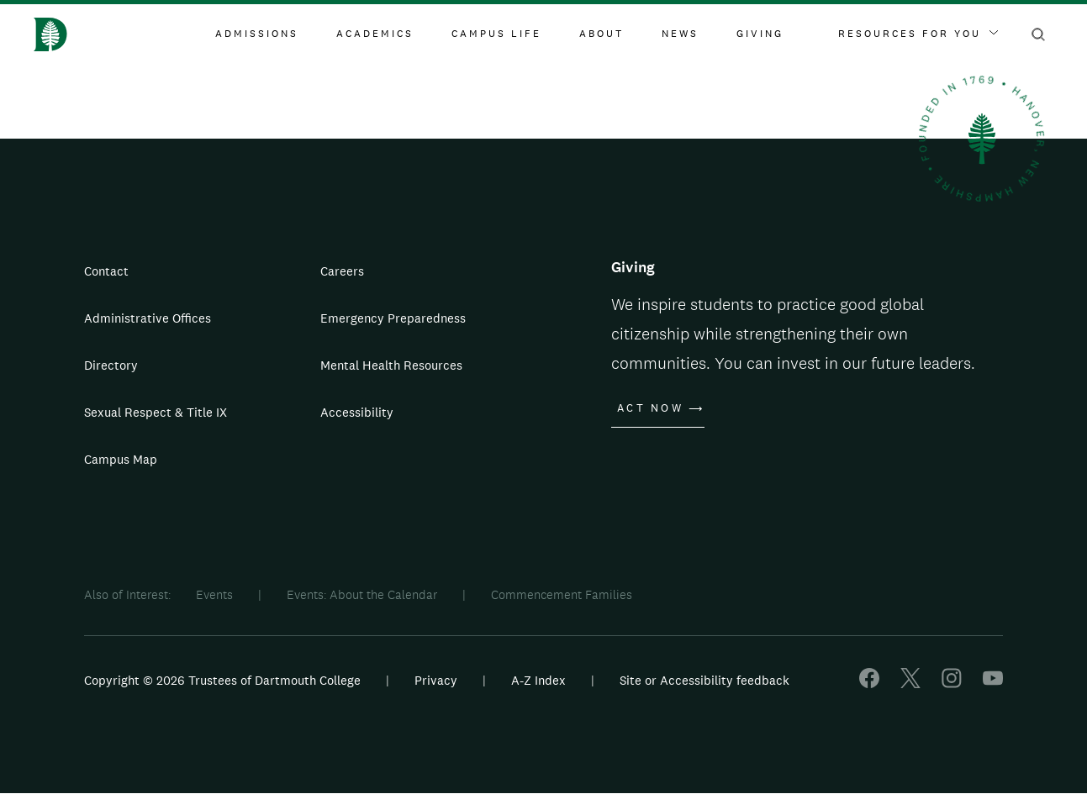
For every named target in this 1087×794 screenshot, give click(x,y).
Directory (111, 365)
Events (214, 594)
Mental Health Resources (391, 365)
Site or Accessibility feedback (704, 680)
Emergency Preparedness (393, 318)
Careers (342, 271)
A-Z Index (538, 680)
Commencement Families (561, 594)
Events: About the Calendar (362, 594)
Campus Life (496, 33)
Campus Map (120, 459)
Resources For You (918, 33)
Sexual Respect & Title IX (155, 412)
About (601, 33)
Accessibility (356, 412)
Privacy (435, 680)
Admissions (256, 33)
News (680, 33)
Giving (760, 33)
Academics (375, 33)
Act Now (650, 408)
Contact (106, 271)
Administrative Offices (147, 318)
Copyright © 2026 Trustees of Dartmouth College (222, 680)
